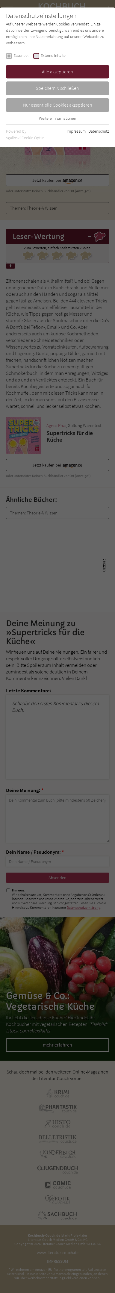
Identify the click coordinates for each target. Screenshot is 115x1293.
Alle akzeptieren (57, 72)
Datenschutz (98, 131)
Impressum (76, 131)
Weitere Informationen (57, 118)
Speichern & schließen (57, 88)
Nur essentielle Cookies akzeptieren (57, 105)
